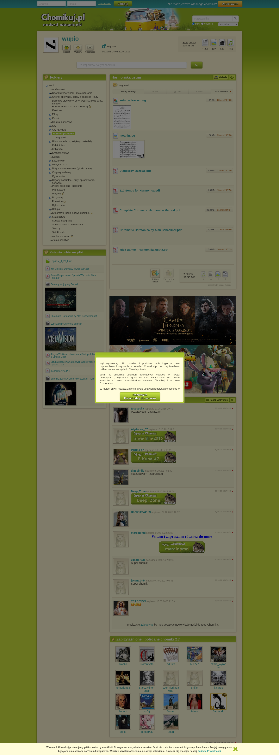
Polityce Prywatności (209, 751)
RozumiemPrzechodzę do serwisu (140, 396)
